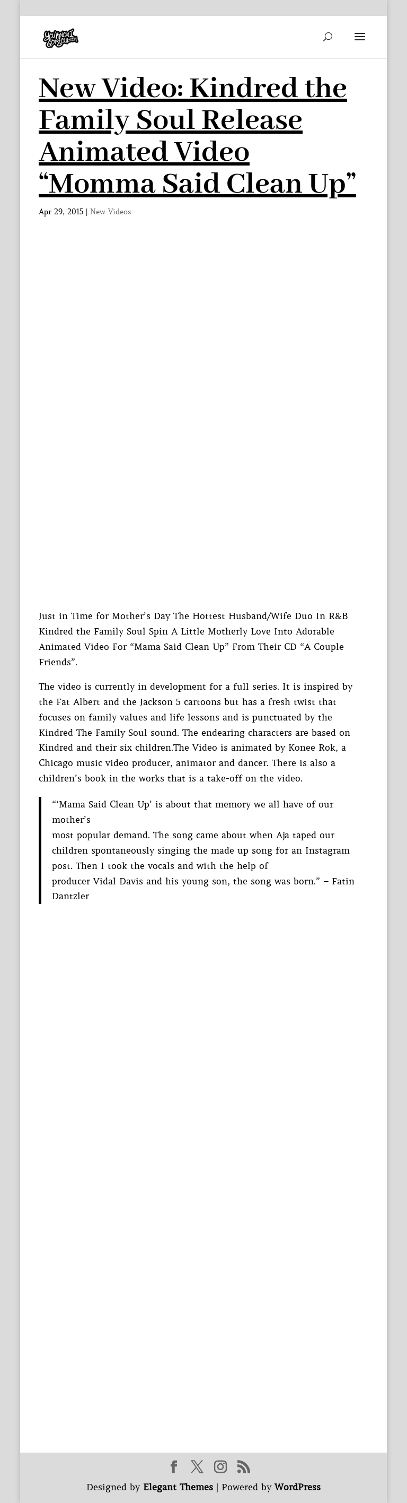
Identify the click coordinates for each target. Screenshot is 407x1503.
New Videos (110, 211)
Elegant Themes (178, 1487)
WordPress (298, 1487)
